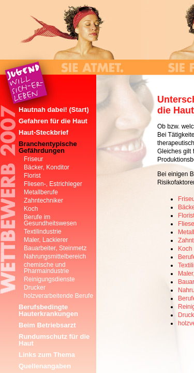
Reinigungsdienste (49, 279)
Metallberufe (41, 192)
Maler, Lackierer (46, 239)
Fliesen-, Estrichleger (53, 184)
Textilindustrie (43, 231)
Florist (32, 175)
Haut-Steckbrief (43, 132)
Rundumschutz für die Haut (54, 340)
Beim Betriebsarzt (47, 325)
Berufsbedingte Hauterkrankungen (48, 310)
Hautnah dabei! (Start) (54, 109)
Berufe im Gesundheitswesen (50, 220)
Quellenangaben (45, 366)
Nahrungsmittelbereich (55, 256)
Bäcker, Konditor (46, 167)
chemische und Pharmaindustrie (46, 268)
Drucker (35, 287)
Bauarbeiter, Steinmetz (55, 248)
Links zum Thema (47, 354)
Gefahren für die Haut (53, 121)
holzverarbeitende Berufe (58, 295)
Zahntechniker (43, 200)
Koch (185, 248)
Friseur (33, 159)
